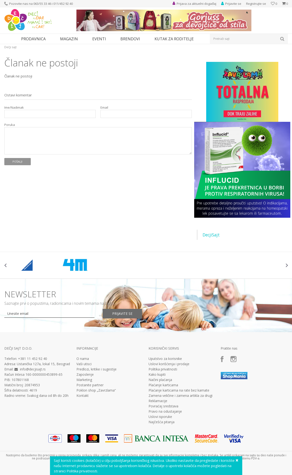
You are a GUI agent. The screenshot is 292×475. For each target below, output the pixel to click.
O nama (82, 359)
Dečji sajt (10, 47)
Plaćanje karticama (163, 385)
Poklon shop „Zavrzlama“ (96, 390)
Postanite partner (90, 385)
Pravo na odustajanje (165, 411)
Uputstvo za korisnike (165, 359)
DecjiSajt (211, 235)
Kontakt (82, 396)
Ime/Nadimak (14, 107)
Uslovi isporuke (160, 417)
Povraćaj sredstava (163, 406)
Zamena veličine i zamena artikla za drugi (180, 396)
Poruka (9, 125)
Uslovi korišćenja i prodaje (169, 364)
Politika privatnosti (163, 369)
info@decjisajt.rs (33, 369)
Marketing (84, 380)
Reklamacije (158, 401)
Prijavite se (122, 313)
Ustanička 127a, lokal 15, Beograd (43, 364)
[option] (28, 265)
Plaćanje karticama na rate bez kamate (179, 390)
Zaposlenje (85, 374)
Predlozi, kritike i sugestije (96, 369)
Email (104, 107)
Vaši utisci (84, 364)
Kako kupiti (157, 374)
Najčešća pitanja (161, 422)
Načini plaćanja (160, 380)
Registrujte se (256, 3)
